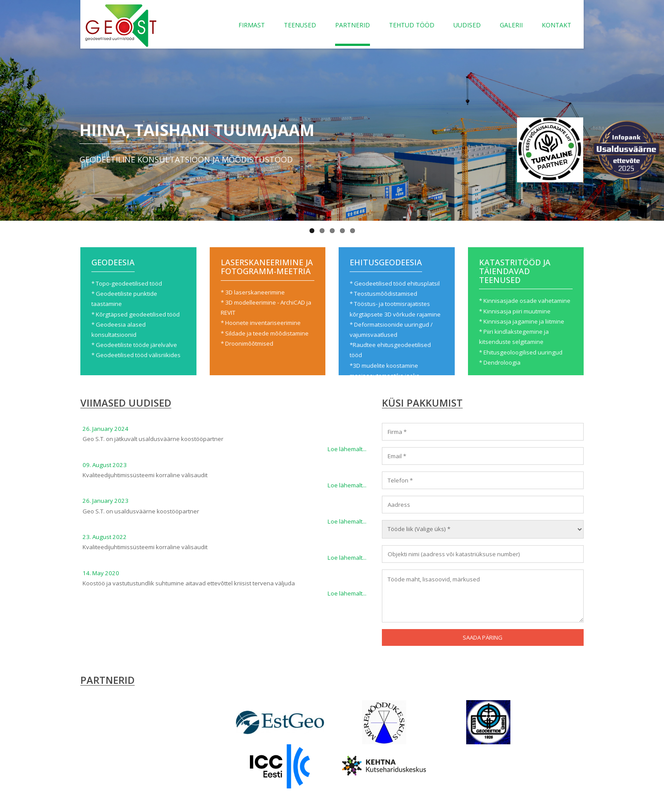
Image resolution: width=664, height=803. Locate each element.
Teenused (300, 25)
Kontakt (556, 25)
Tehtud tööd (411, 25)
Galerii (511, 25)
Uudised (467, 25)
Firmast (251, 25)
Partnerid (352, 25)
